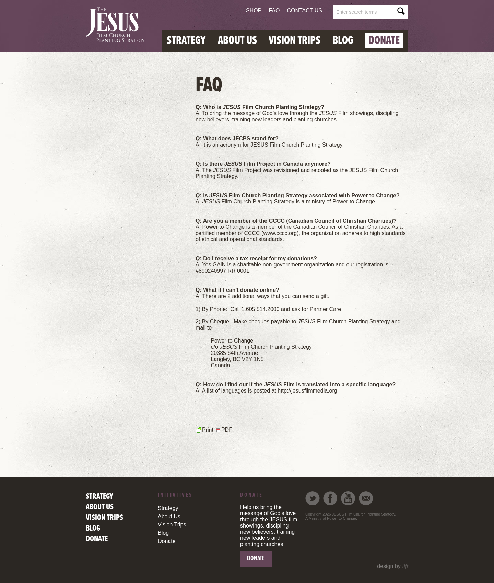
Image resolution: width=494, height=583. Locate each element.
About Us (237, 40)
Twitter (312, 498)
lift (405, 566)
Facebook (330, 498)
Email (366, 498)
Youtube (348, 498)
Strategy (186, 40)
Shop (253, 10)
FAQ (274, 10)
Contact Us (304, 10)
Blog (342, 40)
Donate (384, 40)
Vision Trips (294, 40)
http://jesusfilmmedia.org (307, 391)
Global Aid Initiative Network (117, 25)
